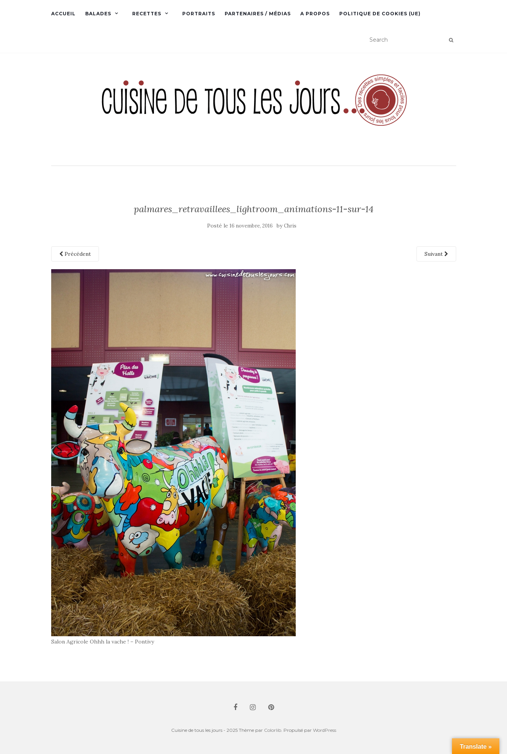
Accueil (63, 13)
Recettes (146, 13)
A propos (315, 13)
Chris (290, 226)
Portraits (198, 13)
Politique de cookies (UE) (380, 13)
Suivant (436, 253)
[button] (254, 110)
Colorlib (272, 730)
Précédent (75, 253)
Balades (98, 13)
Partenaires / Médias (258, 13)
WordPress (324, 730)
